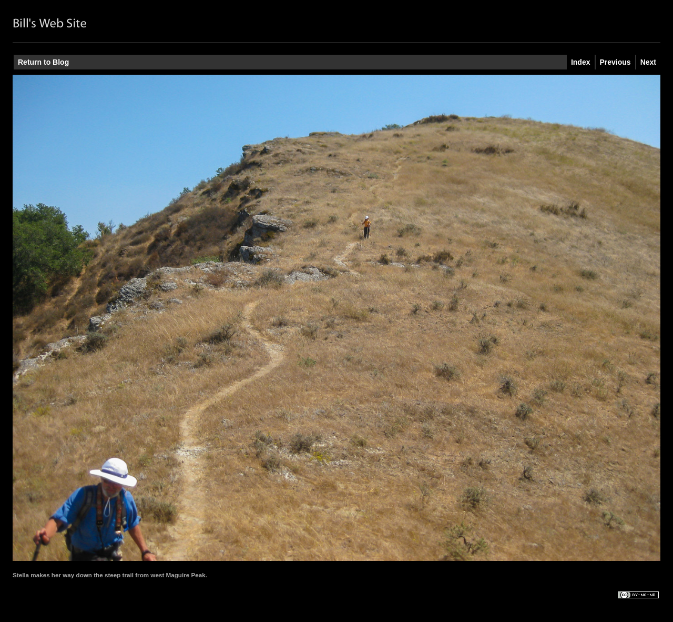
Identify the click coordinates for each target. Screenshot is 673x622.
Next (648, 62)
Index (580, 62)
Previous (615, 62)
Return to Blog (43, 62)
